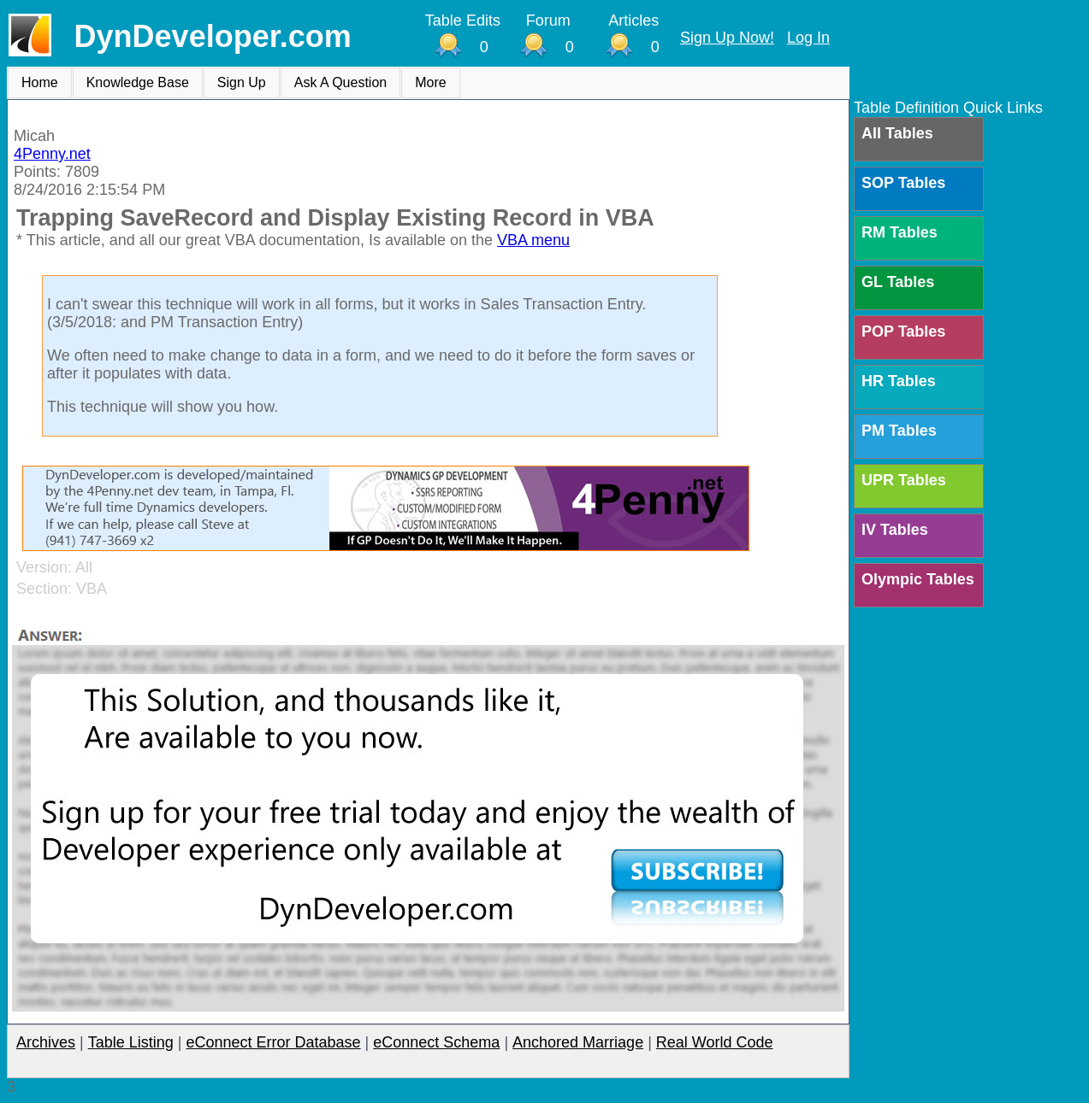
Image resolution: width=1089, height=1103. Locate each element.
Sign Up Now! (727, 37)
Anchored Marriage (577, 1042)
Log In (808, 37)
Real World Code (714, 1042)
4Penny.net (52, 153)
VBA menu (533, 240)
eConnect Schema (436, 1042)
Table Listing (131, 1042)
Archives (45, 1042)
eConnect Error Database (273, 1042)
